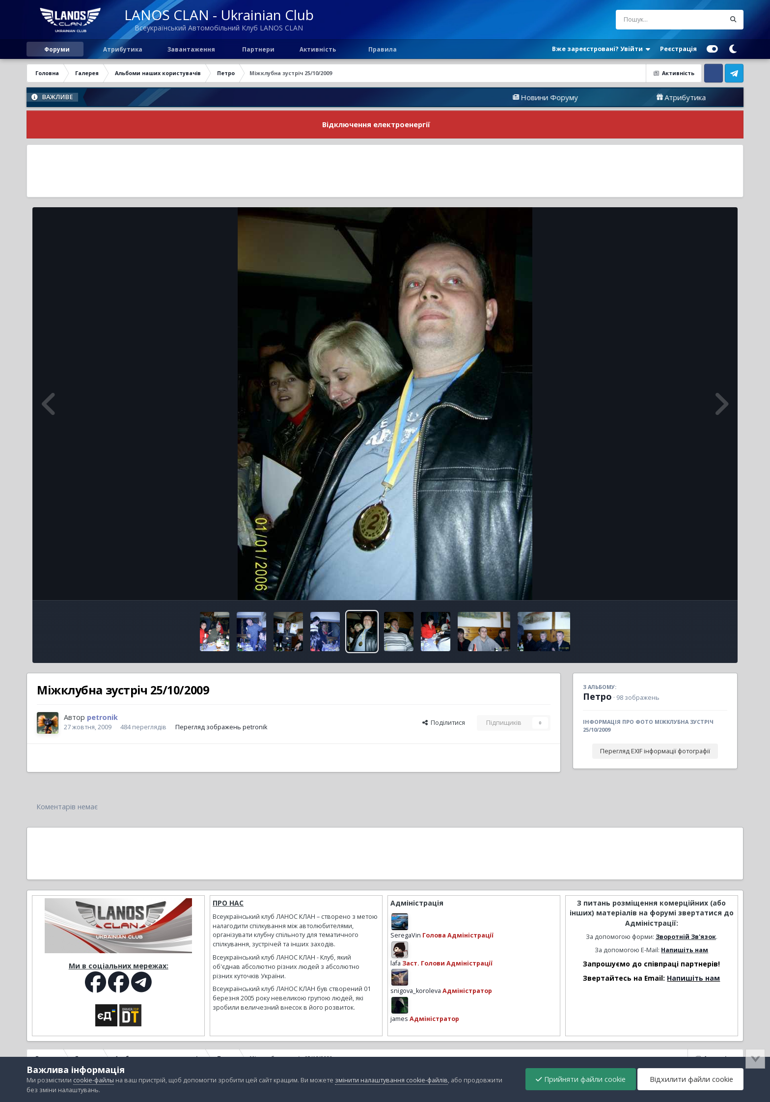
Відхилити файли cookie (690, 1079)
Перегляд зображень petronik (221, 727)
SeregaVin (405, 935)
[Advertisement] (385, 171)
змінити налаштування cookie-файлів (391, 1080)
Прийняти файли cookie (581, 1079)
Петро (597, 696)
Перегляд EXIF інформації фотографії (655, 751)
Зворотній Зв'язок (686, 937)
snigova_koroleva (415, 991)
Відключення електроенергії (376, 124)
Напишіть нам (684, 950)
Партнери (258, 49)
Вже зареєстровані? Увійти (601, 49)
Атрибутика (122, 49)
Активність (317, 49)
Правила (382, 49)
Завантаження (190, 49)
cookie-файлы (93, 1080)
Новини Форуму (576, 97)
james (399, 1019)
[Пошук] (652, 19)
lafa (395, 963)
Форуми (57, 49)
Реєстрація (678, 49)
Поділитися (443, 722)
